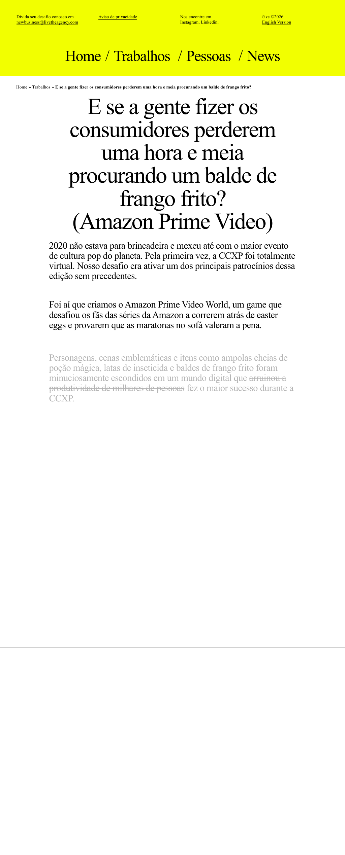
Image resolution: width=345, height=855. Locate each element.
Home (82, 55)
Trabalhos (143, 55)
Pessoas (210, 55)
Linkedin (209, 22)
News (263, 55)
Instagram (189, 22)
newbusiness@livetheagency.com (47, 22)
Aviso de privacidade (117, 16)
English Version (276, 22)
